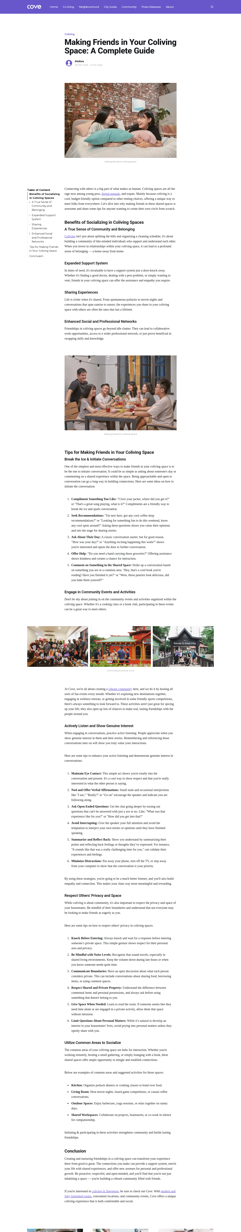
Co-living (68, 6)
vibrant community (120, 689)
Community (129, 6)
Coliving (70, 34)
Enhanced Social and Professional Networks (42, 237)
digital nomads (110, 193)
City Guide (110, 6)
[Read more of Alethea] (69, 63)
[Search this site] (212, 6)
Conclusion (36, 256)
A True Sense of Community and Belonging (42, 206)
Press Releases (151, 6)
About (170, 6)
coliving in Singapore (105, 1191)
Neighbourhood (89, 6)
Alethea (79, 61)
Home (54, 6)
